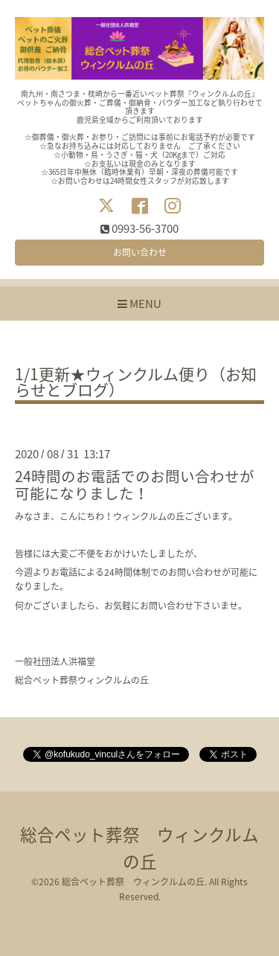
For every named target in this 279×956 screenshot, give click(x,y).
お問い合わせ (140, 252)
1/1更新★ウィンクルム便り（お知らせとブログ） (136, 383)
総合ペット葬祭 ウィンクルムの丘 (133, 881)
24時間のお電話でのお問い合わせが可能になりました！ (134, 484)
